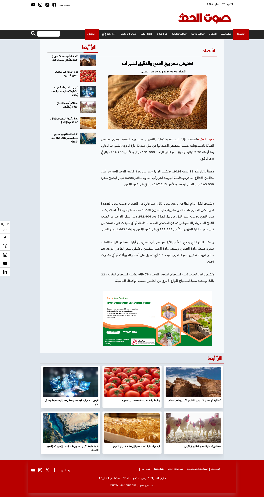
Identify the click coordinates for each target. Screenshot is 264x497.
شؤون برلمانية (179, 34)
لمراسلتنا (109, 34)
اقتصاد (213, 34)
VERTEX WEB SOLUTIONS (123, 486)
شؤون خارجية (198, 34)
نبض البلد (226, 34)
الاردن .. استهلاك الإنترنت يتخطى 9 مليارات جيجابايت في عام (65, 91)
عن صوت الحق (175, 469)
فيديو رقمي (146, 34)
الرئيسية (241, 34)
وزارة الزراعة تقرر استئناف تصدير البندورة (66, 73)
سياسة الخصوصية (197, 469)
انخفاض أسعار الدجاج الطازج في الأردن (67, 105)
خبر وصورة (162, 34)
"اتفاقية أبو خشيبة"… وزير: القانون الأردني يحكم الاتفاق (65, 58)
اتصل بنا (145, 469)
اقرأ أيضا (89, 47)
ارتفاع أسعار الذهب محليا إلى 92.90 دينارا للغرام (64, 120)
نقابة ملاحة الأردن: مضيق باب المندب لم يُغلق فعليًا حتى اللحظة (64, 138)
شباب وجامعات (128, 34)
